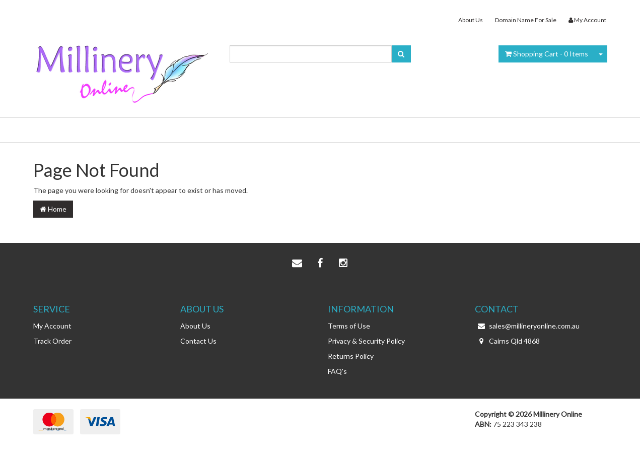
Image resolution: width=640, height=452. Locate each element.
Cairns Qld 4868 (507, 341)
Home (53, 209)
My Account (52, 325)
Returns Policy (351, 356)
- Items (546, 53)
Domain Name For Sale (525, 20)
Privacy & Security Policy (366, 341)
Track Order (52, 341)
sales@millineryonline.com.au (527, 326)
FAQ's (337, 371)
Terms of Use (349, 325)
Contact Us (198, 341)
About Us (470, 20)
